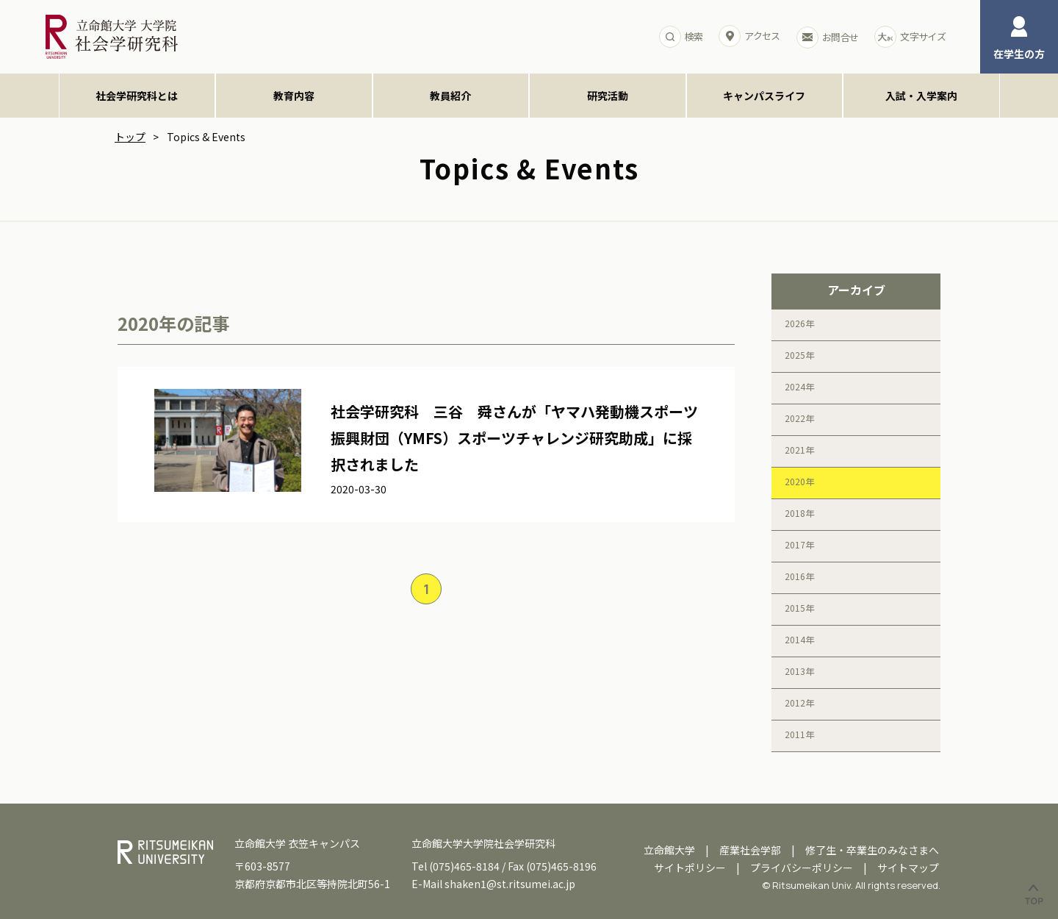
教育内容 (293, 95)
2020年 (799, 481)
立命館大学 (669, 850)
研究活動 (607, 95)
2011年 (799, 734)
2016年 (799, 576)
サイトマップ (908, 867)
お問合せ (827, 37)
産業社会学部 (750, 850)
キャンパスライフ (764, 95)
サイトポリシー (690, 867)
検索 (681, 37)
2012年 (799, 702)
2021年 (799, 449)
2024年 (799, 386)
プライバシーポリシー (801, 867)
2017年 (799, 544)
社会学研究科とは (137, 95)
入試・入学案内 (921, 95)
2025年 (799, 354)
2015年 (799, 607)
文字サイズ (910, 37)
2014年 (799, 639)
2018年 (799, 513)
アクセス (749, 36)
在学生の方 (1019, 38)
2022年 (799, 418)
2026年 (799, 323)
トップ (130, 136)
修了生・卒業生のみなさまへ (872, 850)
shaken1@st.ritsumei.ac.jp (510, 883)
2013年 (799, 671)
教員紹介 (450, 95)
